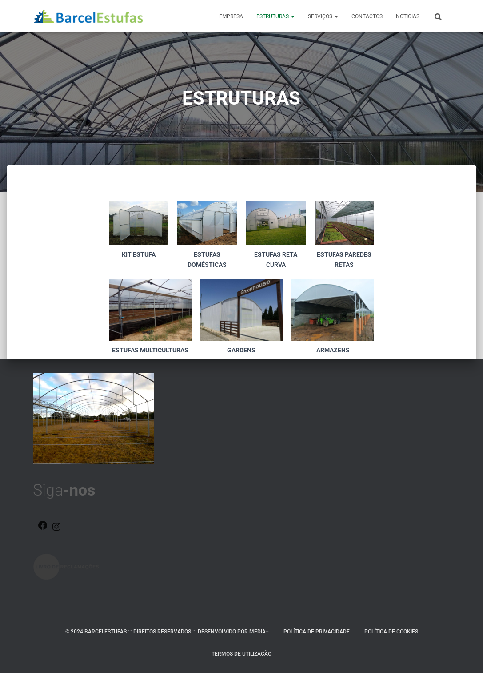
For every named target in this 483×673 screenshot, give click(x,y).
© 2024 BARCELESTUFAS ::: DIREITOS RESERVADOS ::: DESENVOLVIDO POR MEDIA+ (167, 632)
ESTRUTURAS (275, 16)
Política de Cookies (391, 632)
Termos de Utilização (241, 654)
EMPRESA (231, 16)
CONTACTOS (367, 16)
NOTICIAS (407, 16)
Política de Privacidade (316, 632)
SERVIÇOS (323, 16)
